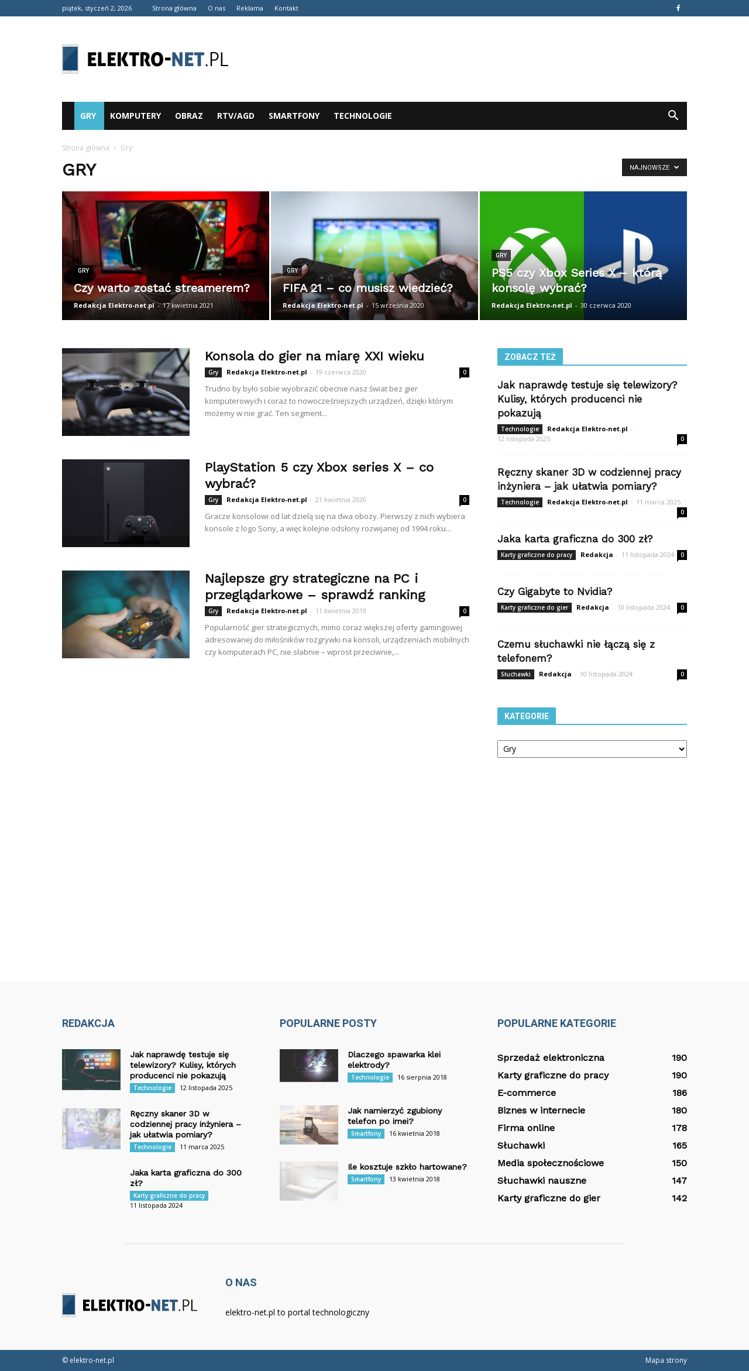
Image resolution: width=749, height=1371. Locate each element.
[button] (673, 116)
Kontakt (286, 8)
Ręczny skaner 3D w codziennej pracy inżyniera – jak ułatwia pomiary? (185, 1124)
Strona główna (174, 8)
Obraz (189, 115)
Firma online (526, 1127)
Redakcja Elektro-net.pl (114, 305)
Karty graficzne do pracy (536, 555)
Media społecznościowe (550, 1163)
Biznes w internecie (541, 1110)
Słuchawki (516, 674)
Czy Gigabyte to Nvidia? (554, 591)
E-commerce (526, 1092)
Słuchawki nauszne (541, 1180)
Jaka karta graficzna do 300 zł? (574, 539)
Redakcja (596, 554)
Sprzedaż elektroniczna (550, 1057)
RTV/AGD (236, 115)
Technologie (363, 115)
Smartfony (294, 115)
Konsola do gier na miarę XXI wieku (314, 356)
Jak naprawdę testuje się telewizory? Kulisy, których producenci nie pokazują (587, 399)
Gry (88, 115)
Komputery (135, 115)
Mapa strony (666, 1360)
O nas (216, 8)
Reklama (249, 8)
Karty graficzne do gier (534, 607)
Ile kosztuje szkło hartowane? (407, 1166)
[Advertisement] (474, 59)
